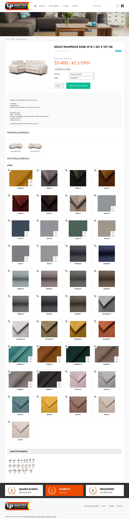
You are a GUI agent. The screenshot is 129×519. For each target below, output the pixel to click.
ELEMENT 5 (106, 364)
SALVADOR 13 (20, 339)
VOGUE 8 (20, 213)
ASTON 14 (107, 389)
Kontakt (120, 506)
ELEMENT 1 (49, 389)
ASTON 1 (20, 440)
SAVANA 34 (78, 289)
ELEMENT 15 (20, 364)
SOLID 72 (106, 213)
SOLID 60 (49, 238)
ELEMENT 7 (49, 364)
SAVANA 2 (78, 314)
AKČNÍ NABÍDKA (54, 6)
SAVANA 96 (78, 264)
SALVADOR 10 (49, 339)
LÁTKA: (56, 78)
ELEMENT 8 (20, 188)
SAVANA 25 (106, 289)
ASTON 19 (78, 389)
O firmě (111, 506)
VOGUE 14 (49, 188)
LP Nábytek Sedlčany (30, 516)
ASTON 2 (106, 414)
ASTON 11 (21, 414)
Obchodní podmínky (91, 506)
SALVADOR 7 (106, 339)
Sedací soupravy (21, 39)
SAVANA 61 (49, 289)
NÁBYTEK (42, 6)
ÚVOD (13, 39)
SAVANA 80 (106, 264)
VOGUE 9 (106, 188)
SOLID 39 (78, 238)
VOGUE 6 (49, 213)
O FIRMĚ (65, 6)
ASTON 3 (78, 414)
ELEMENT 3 (20, 389)
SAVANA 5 (49, 314)
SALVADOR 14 (107, 314)
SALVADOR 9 (78, 339)
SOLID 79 (20, 238)
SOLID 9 (20, 264)
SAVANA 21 (20, 314)
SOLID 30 (106, 238)
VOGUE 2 (78, 213)
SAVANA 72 (20, 289)
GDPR (104, 506)
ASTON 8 (49, 414)
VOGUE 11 (78, 188)
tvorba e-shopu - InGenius (43, 516)
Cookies (54, 516)
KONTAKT (75, 6)
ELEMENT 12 (78, 364)
